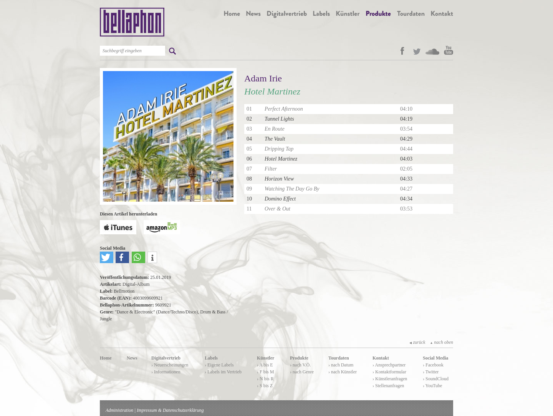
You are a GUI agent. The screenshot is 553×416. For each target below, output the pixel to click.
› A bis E (265, 365)
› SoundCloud (436, 378)
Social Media (435, 358)
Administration (119, 410)
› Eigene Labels (219, 365)
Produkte (299, 358)
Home (106, 358)
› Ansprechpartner (389, 365)
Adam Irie (263, 78)
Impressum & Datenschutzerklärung (170, 410)
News (132, 358)
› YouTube (432, 385)
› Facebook (433, 365)
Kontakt (381, 358)
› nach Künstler (342, 372)
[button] (106, 257)
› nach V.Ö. (300, 365)
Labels (211, 358)
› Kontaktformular (389, 372)
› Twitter (431, 372)
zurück (417, 342)
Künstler (265, 358)
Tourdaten (338, 358)
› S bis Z (265, 385)
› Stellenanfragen (388, 385)
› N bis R (265, 378)
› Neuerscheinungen (169, 365)
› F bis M (265, 372)
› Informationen (165, 372)
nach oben (441, 342)
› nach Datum (340, 365)
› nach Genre (302, 372)
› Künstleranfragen (390, 378)
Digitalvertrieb (165, 358)
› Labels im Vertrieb (223, 372)
